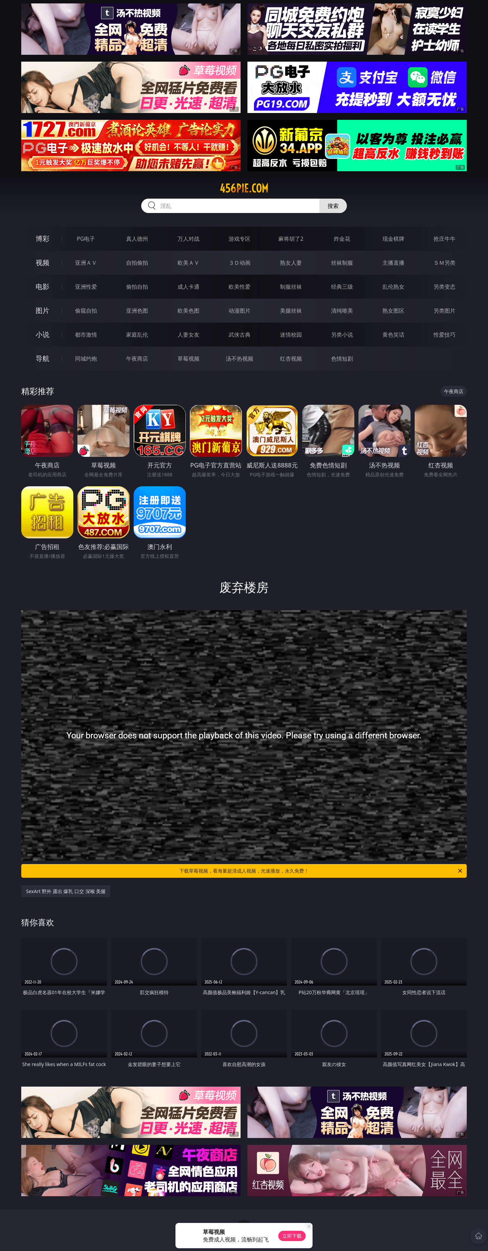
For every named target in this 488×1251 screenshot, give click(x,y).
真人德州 (137, 238)
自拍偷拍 (137, 262)
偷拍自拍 (137, 286)
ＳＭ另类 (444, 262)
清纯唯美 (342, 310)
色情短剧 (342, 358)
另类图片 (444, 310)
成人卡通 (188, 286)
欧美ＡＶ (188, 262)
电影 (42, 286)
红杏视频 (291, 358)
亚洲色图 (137, 310)
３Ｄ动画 (240, 262)
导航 (42, 358)
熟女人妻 (291, 262)
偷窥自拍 (86, 310)
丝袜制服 (342, 262)
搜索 (333, 206)
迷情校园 (291, 334)
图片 (42, 310)
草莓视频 (188, 358)
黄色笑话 (393, 334)
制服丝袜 (291, 286)
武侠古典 (240, 334)
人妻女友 (188, 334)
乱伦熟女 (393, 286)
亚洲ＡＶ (86, 262)
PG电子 (86, 238)
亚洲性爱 (86, 286)
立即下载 (292, 1236)
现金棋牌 (393, 238)
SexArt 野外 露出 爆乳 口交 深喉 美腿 (66, 891)
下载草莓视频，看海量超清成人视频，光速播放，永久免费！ (321, 871)
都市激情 (86, 334)
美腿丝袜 (291, 310)
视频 (42, 262)
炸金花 (342, 238)
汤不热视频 (239, 358)
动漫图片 (240, 310)
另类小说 (342, 334)
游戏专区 (240, 238)
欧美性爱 (240, 286)
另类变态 (444, 286)
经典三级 (342, 286)
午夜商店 (137, 358)
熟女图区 (393, 310)
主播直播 (393, 262)
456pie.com (244, 188)
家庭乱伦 (137, 334)
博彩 (42, 238)
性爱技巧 (444, 334)
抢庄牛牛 (444, 238)
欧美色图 (188, 310)
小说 (42, 334)
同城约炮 (86, 358)
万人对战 (188, 238)
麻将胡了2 (290, 238)
